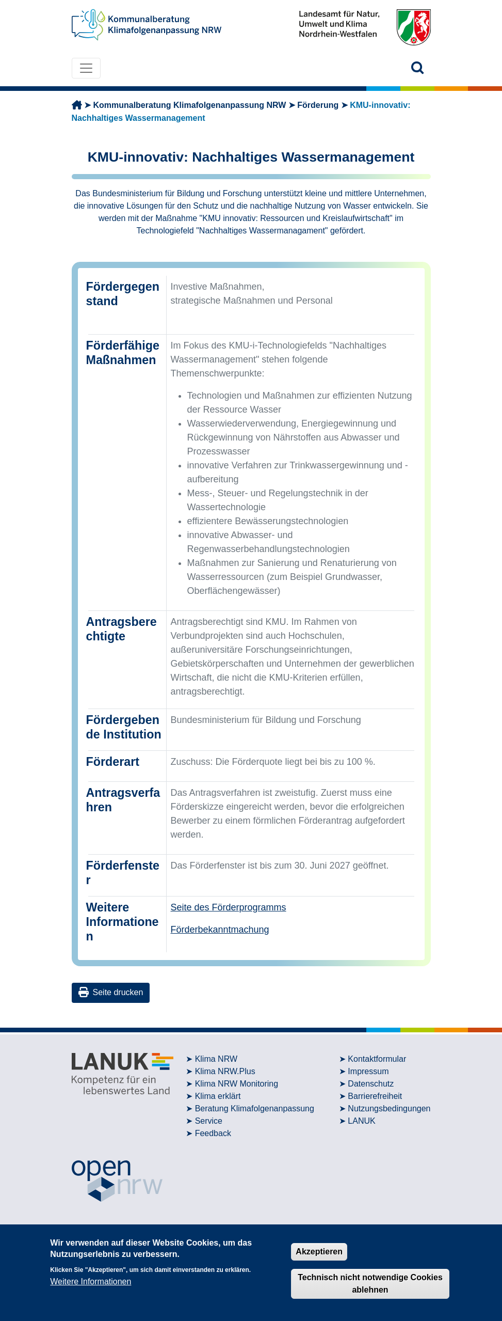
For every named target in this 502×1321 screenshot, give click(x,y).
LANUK (361, 1120)
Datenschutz (371, 1083)
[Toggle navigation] (86, 68)
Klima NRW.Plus (225, 1071)
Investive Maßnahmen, (218, 286)
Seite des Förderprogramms (228, 907)
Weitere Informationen (90, 1281)
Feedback (213, 1133)
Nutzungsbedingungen (389, 1108)
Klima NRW (216, 1059)
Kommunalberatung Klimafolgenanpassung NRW (189, 105)
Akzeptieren (319, 1251)
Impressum (368, 1071)
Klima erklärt (218, 1096)
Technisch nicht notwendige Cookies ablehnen (370, 1283)
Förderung (317, 105)
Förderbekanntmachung (220, 929)
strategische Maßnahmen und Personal (252, 300)
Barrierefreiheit (375, 1096)
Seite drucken (110, 992)
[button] (417, 68)
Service (208, 1120)
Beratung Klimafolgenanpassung (254, 1108)
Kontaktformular (377, 1059)
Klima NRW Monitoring (237, 1083)
